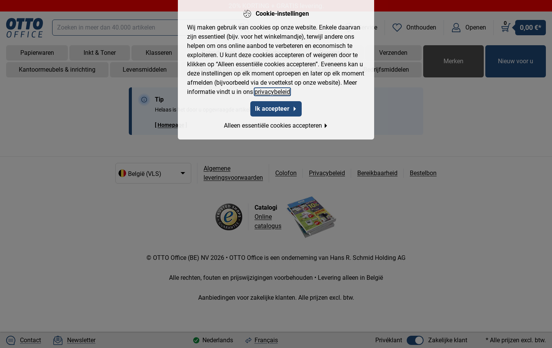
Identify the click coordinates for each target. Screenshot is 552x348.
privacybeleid (272, 91)
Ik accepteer (276, 108)
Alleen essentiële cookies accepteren (276, 125)
